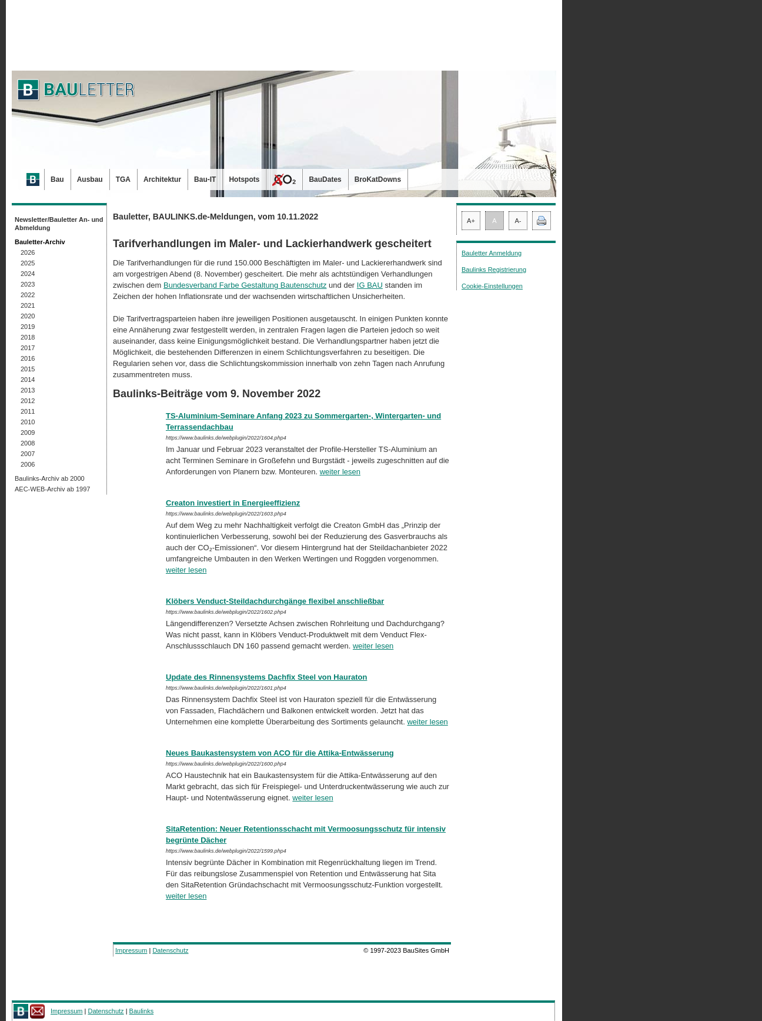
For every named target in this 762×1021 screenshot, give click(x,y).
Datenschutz (170, 950)
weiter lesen (340, 471)
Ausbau (90, 179)
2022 (28, 294)
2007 (28, 453)
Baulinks (141, 1011)
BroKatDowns (378, 179)
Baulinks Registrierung (494, 269)
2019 (28, 326)
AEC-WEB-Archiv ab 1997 (52, 489)
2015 (28, 369)
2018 (28, 337)
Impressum (131, 950)
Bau (57, 179)
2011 (28, 411)
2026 (28, 252)
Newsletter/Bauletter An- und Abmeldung (59, 223)
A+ (471, 220)
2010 (28, 421)
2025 (28, 263)
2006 (28, 464)
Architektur (162, 179)
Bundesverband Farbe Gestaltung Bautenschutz (245, 285)
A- (518, 220)
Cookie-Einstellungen (492, 286)
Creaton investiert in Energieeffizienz (233, 502)
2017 (28, 347)
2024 (28, 273)
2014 (28, 379)
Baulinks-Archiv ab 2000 (50, 478)
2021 (28, 305)
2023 (28, 284)
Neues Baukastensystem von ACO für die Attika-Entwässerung (280, 753)
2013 (28, 390)
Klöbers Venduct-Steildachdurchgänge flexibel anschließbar (275, 601)
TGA (123, 179)
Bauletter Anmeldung (492, 253)
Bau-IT (205, 179)
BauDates (325, 179)
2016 (28, 358)
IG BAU (370, 285)
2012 (28, 400)
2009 (28, 432)
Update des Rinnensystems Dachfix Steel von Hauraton (266, 677)
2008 (28, 443)
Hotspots (244, 179)
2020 (28, 316)
